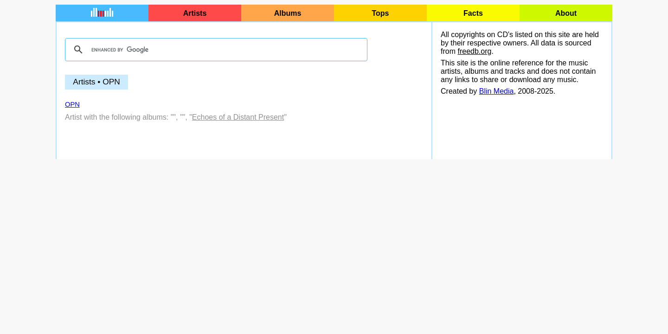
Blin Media (496, 91)
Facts (473, 13)
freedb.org (474, 51)
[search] (214, 49)
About (566, 13)
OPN (72, 104)
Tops (380, 13)
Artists (195, 13)
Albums (288, 13)
